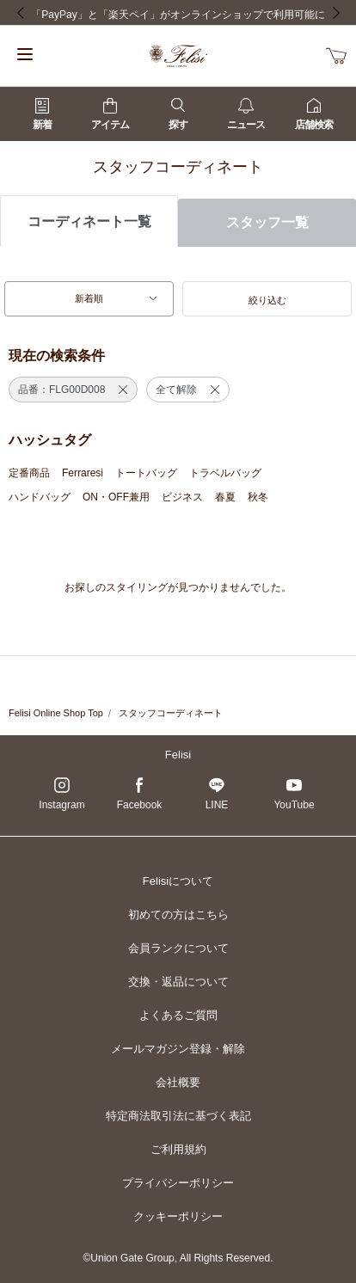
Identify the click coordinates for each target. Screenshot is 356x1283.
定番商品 (29, 473)
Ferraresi (82, 473)
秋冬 (258, 497)
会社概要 (178, 1082)
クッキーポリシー (178, 1216)
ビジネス (182, 497)
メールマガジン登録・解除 (178, 1048)
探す (178, 114)
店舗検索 (314, 114)
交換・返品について (178, 981)
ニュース (246, 114)
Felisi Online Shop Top (56, 713)
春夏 (225, 497)
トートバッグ (146, 473)
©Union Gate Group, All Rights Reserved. (178, 1258)
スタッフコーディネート (171, 713)
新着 (42, 114)
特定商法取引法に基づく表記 (178, 1115)
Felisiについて (178, 881)
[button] (267, 299)
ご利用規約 (178, 1149)
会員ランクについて (178, 948)
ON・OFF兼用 (116, 497)
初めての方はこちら (178, 914)
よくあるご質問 (178, 1015)
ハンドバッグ (40, 497)
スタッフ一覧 (267, 222)
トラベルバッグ (225, 473)
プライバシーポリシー (178, 1182)
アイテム (110, 114)
